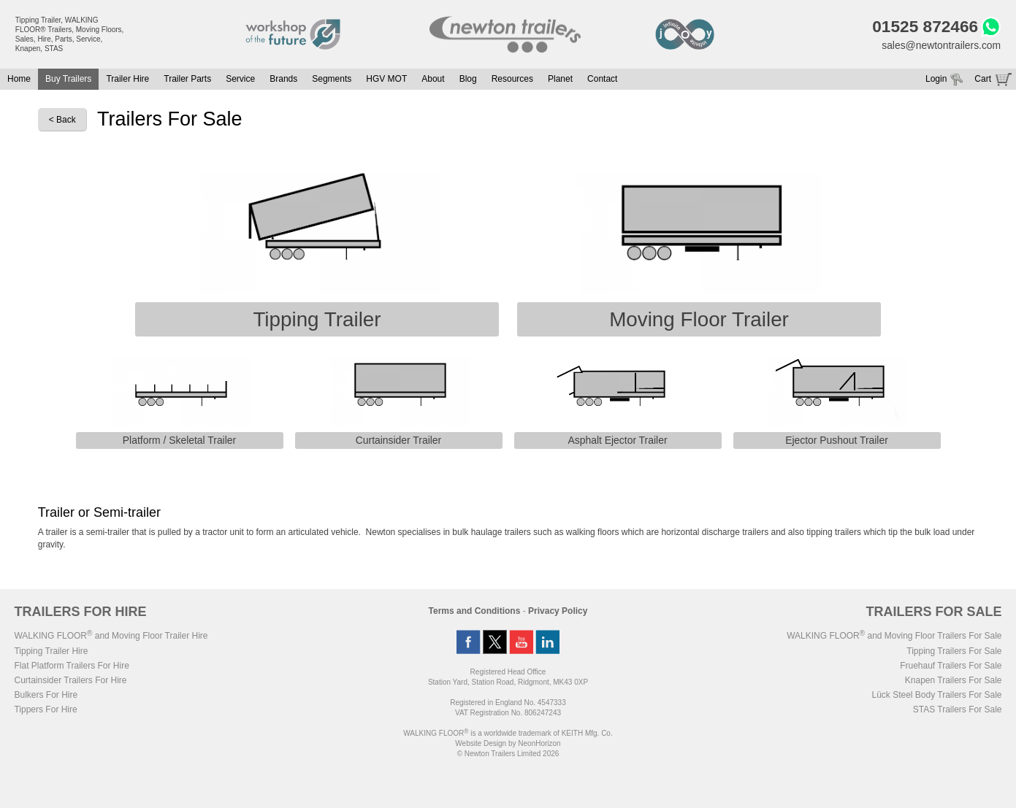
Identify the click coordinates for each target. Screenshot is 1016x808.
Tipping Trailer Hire (51, 652)
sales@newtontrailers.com (941, 45)
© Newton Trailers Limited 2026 (508, 754)
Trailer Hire (127, 79)
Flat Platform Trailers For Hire (71, 666)
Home (19, 79)
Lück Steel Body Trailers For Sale (936, 695)
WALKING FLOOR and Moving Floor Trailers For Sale (894, 636)
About (432, 79)
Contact (602, 79)
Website (480, 744)
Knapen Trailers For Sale (953, 681)
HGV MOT (386, 79)
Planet (560, 79)
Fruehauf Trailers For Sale (950, 666)
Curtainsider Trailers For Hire (70, 681)
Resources (512, 79)
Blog (468, 79)
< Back (62, 120)
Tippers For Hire (45, 710)
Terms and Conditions (475, 612)
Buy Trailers (68, 79)
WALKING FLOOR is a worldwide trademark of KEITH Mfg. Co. (507, 734)
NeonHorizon (539, 744)
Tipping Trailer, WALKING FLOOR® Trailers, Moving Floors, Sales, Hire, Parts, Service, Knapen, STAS (69, 34)
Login (936, 79)
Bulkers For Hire (45, 695)
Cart (982, 79)
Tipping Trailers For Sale (953, 652)
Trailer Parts (187, 79)
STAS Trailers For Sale (957, 710)
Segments (331, 79)
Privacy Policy (557, 612)
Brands (283, 79)
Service (240, 79)
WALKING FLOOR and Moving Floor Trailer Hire (110, 636)
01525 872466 (924, 27)
